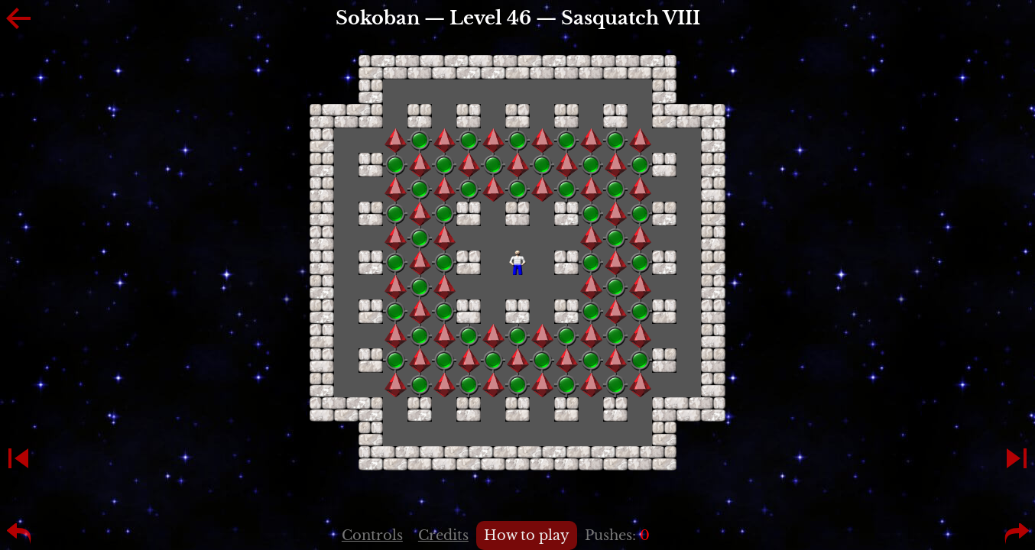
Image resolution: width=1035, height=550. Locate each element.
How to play (526, 535)
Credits (443, 535)
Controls (372, 535)
